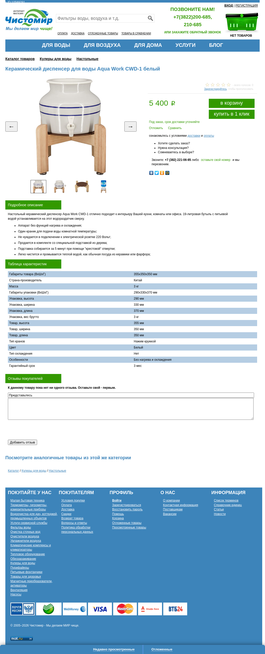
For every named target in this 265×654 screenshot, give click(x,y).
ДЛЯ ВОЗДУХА (102, 45)
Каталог (13, 470)
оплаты (209, 135)
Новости (220, 514)
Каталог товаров (20, 59)
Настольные (87, 59)
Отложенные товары (126, 523)
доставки (193, 135)
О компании (171, 500)
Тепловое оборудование (27, 554)
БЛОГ (216, 45)
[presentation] (46, 430)
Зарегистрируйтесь (215, 89)
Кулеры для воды (55, 59)
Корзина (118, 518)
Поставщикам (173, 509)
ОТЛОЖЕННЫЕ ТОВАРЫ (103, 33)
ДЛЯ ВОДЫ (56, 45)
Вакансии (169, 514)
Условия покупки (73, 500)
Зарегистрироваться (126, 505)
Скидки (66, 514)
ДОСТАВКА (77, 33)
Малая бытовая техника (27, 500)
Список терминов (226, 500)
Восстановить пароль (127, 509)
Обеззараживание (23, 559)
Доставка (68, 509)
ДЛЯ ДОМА (148, 45)
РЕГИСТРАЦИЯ (246, 5)
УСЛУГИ (185, 45)
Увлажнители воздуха (25, 540)
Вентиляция (18, 590)
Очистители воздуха (24, 536)
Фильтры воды (20, 527)
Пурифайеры (19, 567)
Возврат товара (72, 518)
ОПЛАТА (62, 33)
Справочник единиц (228, 505)
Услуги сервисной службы (28, 523)
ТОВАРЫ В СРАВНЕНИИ (136, 33)
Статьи (219, 509)
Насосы (15, 594)
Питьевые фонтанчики (26, 572)
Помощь (118, 514)
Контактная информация (180, 505)
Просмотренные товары (129, 527)
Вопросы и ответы (74, 523)
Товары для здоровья (25, 576)
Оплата (66, 505)
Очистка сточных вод (25, 532)
